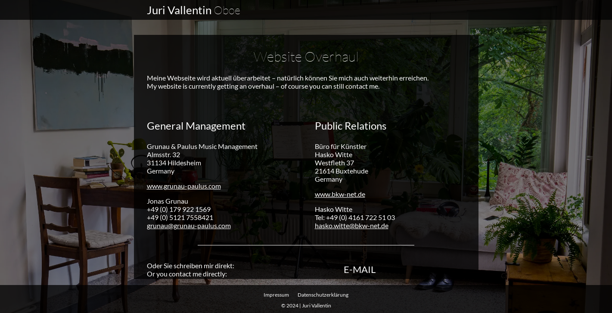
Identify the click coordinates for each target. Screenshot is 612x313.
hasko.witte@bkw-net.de (351, 225)
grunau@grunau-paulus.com (189, 225)
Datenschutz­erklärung (323, 294)
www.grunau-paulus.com (184, 185)
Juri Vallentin (193, 9)
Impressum (276, 294)
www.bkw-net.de (340, 193)
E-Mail (360, 269)
